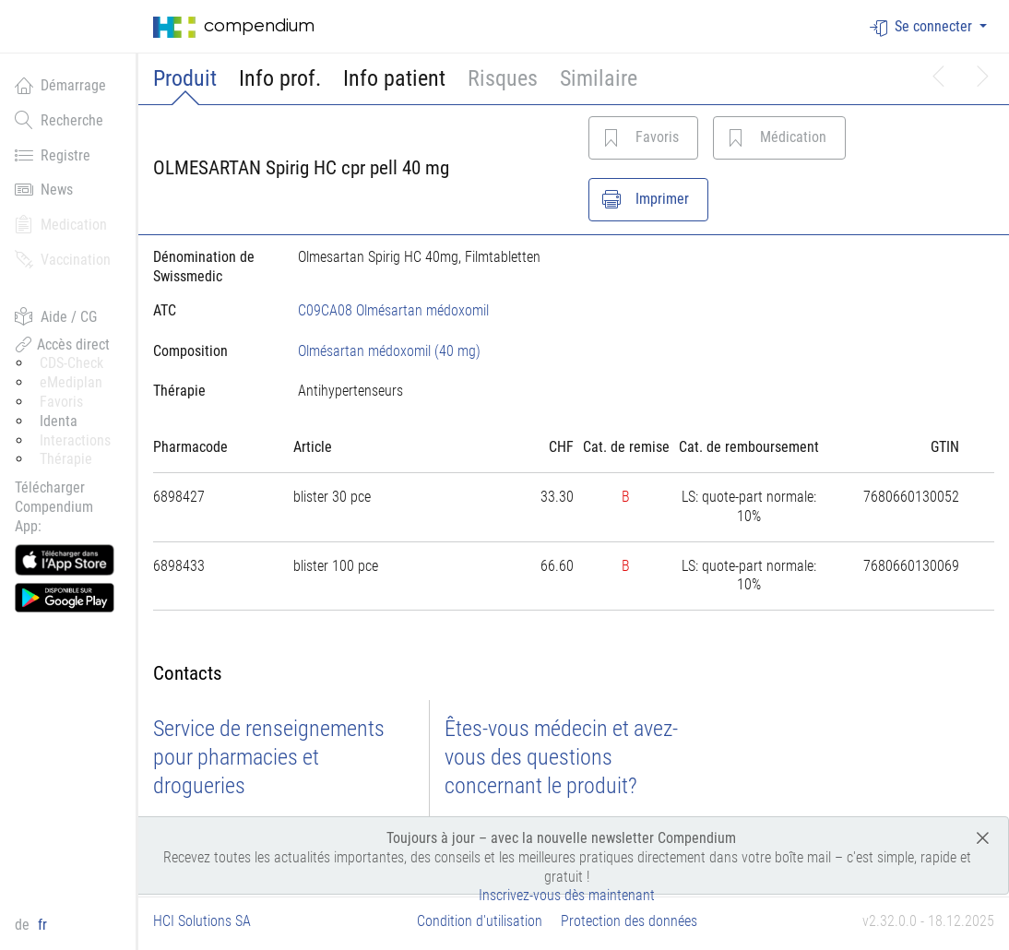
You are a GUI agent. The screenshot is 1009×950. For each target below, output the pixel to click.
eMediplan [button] (71, 382)
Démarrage (60, 85)
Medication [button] (61, 224)
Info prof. (280, 78)
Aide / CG (56, 316)
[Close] (983, 837)
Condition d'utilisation (479, 921)
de (24, 924)
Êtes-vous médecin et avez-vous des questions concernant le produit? (561, 757)
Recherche (59, 120)
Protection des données (629, 921)
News (44, 189)
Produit (185, 78)
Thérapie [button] (66, 459)
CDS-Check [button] (71, 363)
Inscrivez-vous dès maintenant (567, 895)
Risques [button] (503, 78)
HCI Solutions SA (202, 921)
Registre (52, 155)
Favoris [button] (61, 401)
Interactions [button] (75, 440)
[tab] (210, 351)
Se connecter (923, 27)
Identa (58, 421)
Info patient (394, 78)
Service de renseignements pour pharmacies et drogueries (269, 757)
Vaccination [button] (63, 259)
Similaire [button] (598, 78)
